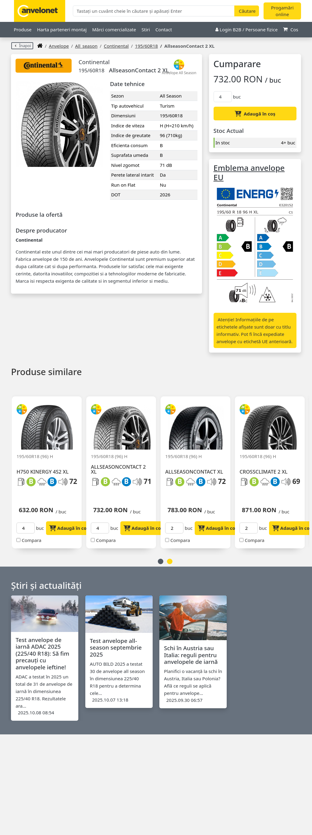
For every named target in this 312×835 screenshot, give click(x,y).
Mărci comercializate (114, 29)
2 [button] (169, 561)
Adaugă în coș (255, 113)
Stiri (145, 29)
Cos (290, 29)
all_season (86, 46)
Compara (31, 540)
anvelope (59, 46)
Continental (116, 46)
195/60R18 (146, 46)
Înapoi (22, 45)
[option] (49, 469)
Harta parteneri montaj (62, 29)
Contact (163, 29)
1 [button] (160, 561)
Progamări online (282, 11)
